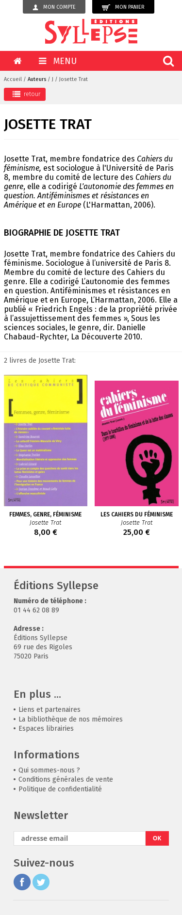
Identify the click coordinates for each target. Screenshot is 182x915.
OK (157, 838)
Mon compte (54, 7)
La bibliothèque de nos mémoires (70, 719)
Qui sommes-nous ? (49, 770)
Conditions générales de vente (65, 779)
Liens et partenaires (49, 710)
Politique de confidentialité (60, 789)
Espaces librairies (46, 728)
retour (26, 94)
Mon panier (123, 7)
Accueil (13, 79)
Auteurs (37, 79)
